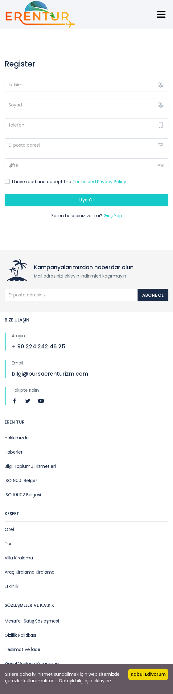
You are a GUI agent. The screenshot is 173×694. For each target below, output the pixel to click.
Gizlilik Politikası (20, 635)
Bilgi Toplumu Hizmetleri (30, 466)
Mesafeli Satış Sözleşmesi (32, 621)
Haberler (14, 452)
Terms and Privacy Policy (99, 182)
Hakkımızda (17, 438)
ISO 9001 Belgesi (22, 480)
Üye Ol (86, 200)
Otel (9, 529)
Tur (8, 544)
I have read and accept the (65, 182)
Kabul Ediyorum (148, 674)
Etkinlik (12, 586)
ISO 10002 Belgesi (23, 495)
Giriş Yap (113, 216)
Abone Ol (153, 295)
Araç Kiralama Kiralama (30, 572)
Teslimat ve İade (22, 649)
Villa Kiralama (19, 558)
